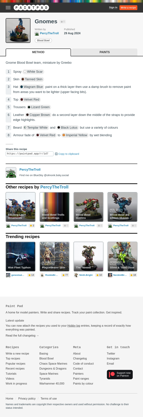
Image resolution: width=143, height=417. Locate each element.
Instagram (113, 358)
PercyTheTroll (30, 169)
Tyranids (44, 378)
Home (9, 398)
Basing (43, 353)
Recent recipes (15, 368)
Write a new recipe (17, 353)
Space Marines (48, 373)
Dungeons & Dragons (53, 368)
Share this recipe (16, 149)
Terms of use (49, 398)
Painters (78, 373)
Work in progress (16, 383)
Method (38, 52)
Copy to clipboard (67, 154)
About (77, 353)
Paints (105, 52)
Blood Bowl (43, 40)
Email (110, 363)
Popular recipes (15, 363)
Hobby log (73, 325)
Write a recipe (128, 7)
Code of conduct (83, 363)
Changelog (80, 358)
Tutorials (11, 373)
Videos (10, 378)
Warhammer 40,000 (51, 383)
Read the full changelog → (22, 335)
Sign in (113, 7)
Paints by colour (83, 383)
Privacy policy (27, 398)
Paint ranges (81, 378)
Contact (78, 368)
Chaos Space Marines (53, 363)
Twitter (111, 353)
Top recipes (13, 358)
